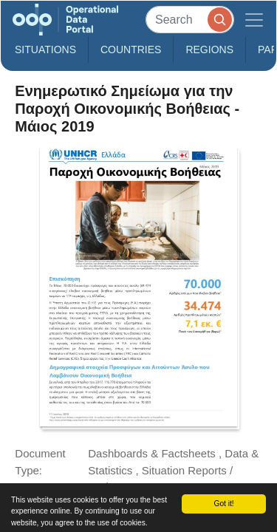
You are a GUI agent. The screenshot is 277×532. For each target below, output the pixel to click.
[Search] (190, 19)
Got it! (223, 503)
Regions (209, 49)
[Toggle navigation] (254, 19)
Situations (45, 49)
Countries (130, 49)
